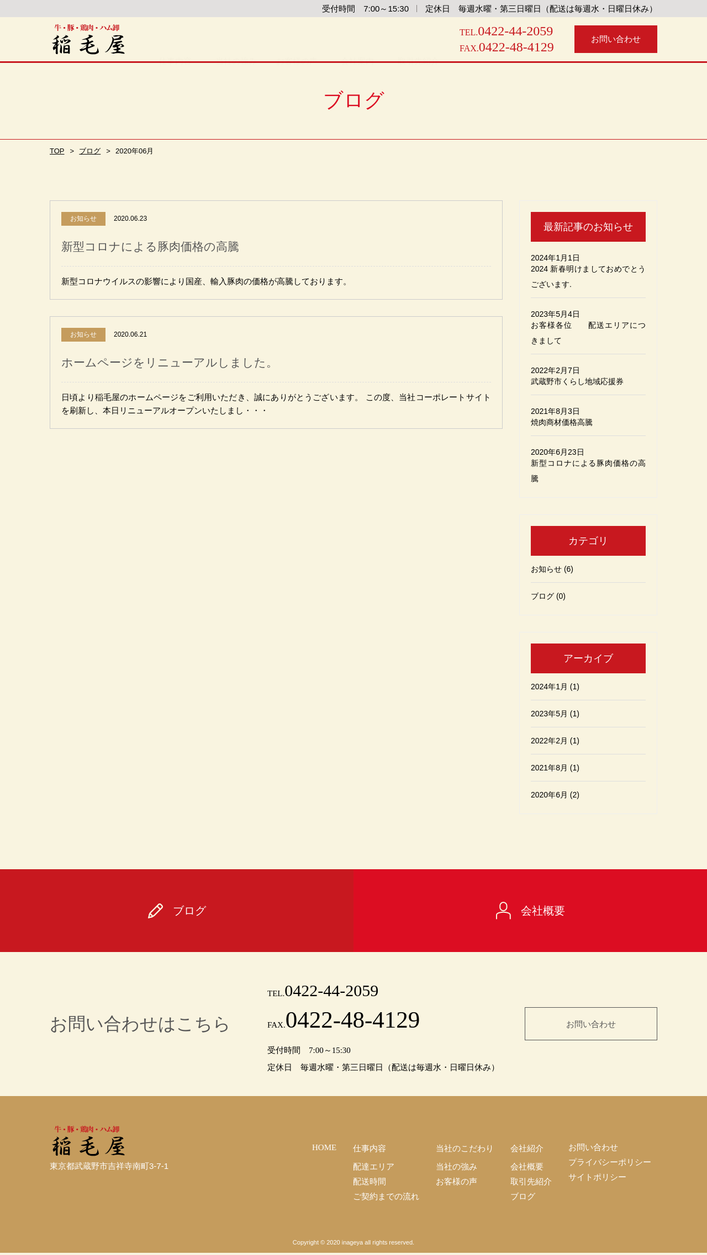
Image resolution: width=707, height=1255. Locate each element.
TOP (56, 151)
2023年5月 (549, 713)
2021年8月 (549, 767)
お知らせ (546, 569)
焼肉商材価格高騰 (562, 422)
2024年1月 (549, 686)
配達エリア (373, 1165)
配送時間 (369, 1181)
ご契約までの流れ (386, 1198)
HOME (324, 1145)
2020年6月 (549, 794)
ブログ (88, 151)
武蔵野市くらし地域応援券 (577, 381)
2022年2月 (549, 740)
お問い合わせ (591, 1022)
